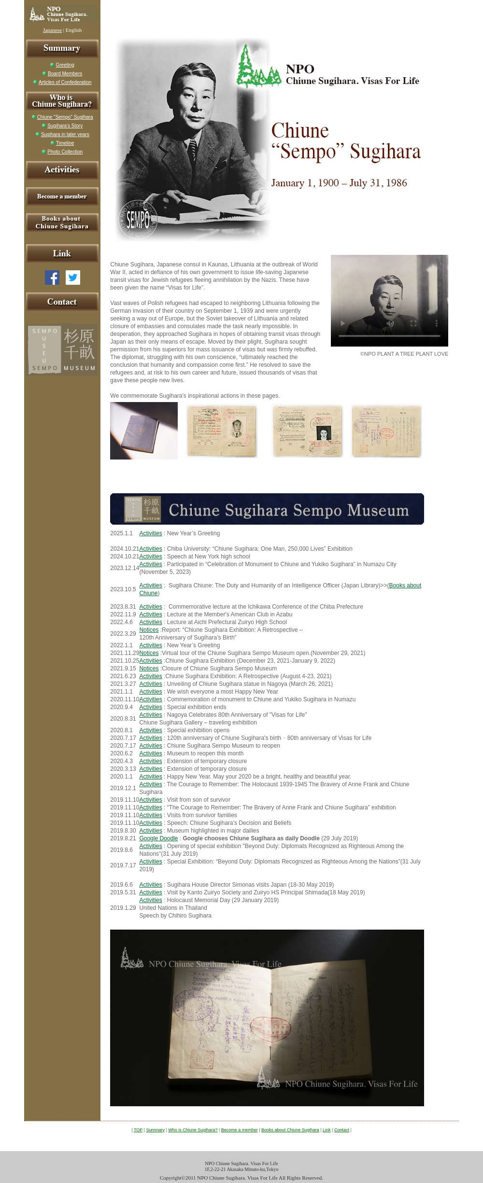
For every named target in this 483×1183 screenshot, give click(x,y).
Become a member (239, 1129)
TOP (138, 1129)
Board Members (65, 73)
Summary (155, 1129)
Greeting (65, 65)
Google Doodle (158, 838)
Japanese (52, 30)
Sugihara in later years (65, 134)
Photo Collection (65, 151)
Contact (341, 1129)
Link (327, 1129)
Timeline (65, 143)
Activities (150, 533)
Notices (148, 629)
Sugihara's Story (65, 125)
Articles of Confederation (65, 82)
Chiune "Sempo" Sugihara (65, 117)
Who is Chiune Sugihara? (192, 1129)
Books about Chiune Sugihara (290, 1129)
